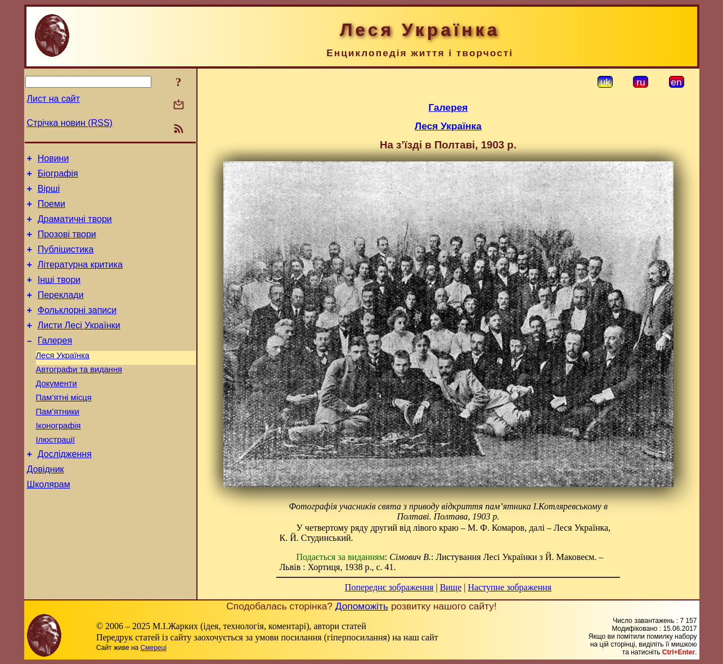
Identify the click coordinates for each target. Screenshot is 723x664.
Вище (451, 587)
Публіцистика (66, 261)
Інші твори (59, 295)
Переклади (61, 312)
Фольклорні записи (77, 328)
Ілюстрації (55, 473)
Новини (53, 160)
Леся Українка (63, 378)
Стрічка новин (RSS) (70, 123)
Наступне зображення (509, 587)
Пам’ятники (58, 441)
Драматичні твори (75, 227)
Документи (56, 410)
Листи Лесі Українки (79, 345)
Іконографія (58, 457)
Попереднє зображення (389, 587)
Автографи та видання (79, 394)
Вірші (49, 193)
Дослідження (65, 489)
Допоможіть (361, 606)
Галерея (55, 362)
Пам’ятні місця (64, 426)
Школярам (48, 523)
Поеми (51, 210)
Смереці (154, 648)
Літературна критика (80, 278)
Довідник (45, 506)
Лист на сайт (53, 98)
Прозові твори (67, 244)
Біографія (58, 177)
